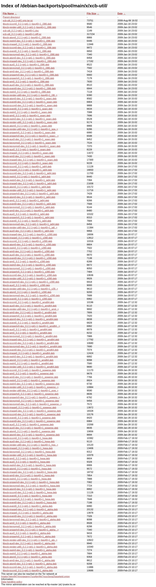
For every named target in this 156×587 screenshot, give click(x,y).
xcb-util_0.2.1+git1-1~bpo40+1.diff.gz (22, 34)
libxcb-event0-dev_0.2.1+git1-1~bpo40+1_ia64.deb (29, 204)
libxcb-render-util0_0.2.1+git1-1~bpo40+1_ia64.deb (29, 190)
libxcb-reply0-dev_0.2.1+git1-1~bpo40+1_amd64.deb (30, 356)
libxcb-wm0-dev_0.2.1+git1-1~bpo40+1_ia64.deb (28, 210)
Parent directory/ (11, 17)
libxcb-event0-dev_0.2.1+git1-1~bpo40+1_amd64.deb (30, 350)
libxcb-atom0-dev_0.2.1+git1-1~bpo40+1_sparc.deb (29, 98)
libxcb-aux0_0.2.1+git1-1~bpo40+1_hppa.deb (26, 462)
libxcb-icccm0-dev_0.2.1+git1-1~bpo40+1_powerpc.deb (31, 414)
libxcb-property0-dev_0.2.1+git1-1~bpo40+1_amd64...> (31, 326)
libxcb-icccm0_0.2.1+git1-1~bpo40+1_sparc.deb (28, 163)
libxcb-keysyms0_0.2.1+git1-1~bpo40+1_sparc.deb (29, 143)
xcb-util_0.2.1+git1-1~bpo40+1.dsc (21, 30)
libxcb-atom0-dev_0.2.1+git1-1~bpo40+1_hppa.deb (29, 489)
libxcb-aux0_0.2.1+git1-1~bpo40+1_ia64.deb (26, 214)
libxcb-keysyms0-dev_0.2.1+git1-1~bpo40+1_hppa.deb (31, 486)
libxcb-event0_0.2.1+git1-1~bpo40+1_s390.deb (27, 299)
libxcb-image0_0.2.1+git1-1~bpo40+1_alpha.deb (28, 513)
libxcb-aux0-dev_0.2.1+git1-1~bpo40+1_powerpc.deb (30, 428)
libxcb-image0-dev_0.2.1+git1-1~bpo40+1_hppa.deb (30, 472)
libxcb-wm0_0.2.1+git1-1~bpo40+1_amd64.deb (27, 333)
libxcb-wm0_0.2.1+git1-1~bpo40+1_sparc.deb (26, 115)
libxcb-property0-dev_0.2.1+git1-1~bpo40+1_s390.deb (31, 282)
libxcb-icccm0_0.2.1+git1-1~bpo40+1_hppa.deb (27, 438)
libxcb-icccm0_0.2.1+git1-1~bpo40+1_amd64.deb (28, 302)
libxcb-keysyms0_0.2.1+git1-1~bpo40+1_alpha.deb (29, 526)
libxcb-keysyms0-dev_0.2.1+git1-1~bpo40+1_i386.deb (31, 54)
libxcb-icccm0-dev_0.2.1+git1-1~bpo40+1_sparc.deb (30, 105)
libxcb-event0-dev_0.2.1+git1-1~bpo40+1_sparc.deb (30, 102)
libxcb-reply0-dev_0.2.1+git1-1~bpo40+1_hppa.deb (29, 465)
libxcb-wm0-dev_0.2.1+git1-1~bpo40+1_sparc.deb (29, 156)
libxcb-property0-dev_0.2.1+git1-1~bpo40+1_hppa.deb (31, 482)
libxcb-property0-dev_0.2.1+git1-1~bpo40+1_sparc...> (31, 136)
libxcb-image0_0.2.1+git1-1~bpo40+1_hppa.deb (28, 448)
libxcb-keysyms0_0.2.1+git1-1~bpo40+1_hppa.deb (29, 452)
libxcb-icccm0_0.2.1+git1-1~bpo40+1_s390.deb (27, 241)
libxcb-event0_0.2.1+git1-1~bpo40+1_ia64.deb (27, 221)
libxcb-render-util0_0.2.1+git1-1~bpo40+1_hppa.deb (30, 455)
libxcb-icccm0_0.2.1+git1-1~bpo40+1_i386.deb (27, 24)
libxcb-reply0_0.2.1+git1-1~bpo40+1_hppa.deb (27, 479)
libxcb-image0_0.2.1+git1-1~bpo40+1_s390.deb (27, 238)
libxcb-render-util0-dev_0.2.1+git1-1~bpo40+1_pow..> (30, 390)
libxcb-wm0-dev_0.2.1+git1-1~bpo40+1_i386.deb (28, 71)
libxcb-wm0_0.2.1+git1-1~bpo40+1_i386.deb (26, 81)
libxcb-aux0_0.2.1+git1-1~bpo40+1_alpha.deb (26, 533)
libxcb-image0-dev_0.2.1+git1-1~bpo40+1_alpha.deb (30, 509)
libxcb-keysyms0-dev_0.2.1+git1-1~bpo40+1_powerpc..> (32, 404)
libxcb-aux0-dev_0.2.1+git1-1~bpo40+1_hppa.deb (29, 441)
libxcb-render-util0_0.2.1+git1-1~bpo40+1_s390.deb (30, 278)
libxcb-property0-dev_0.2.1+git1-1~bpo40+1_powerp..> (31, 397)
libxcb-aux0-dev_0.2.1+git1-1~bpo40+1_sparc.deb (29, 139)
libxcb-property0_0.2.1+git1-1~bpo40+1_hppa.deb (29, 499)
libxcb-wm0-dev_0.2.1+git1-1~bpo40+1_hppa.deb (28, 475)
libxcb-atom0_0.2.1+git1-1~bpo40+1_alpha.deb (27, 557)
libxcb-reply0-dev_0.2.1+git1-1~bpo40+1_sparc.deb (29, 119)
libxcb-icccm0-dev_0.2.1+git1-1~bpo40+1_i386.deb (29, 47)
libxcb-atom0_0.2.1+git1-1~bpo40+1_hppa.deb (27, 469)
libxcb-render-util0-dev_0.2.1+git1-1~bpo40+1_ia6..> (30, 227)
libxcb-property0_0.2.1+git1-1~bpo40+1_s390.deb (29, 272)
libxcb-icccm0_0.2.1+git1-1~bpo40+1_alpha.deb (28, 570)
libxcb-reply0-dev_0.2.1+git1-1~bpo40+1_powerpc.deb (31, 384)
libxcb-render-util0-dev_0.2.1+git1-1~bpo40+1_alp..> (30, 540)
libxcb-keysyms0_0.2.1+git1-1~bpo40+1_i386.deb (29, 68)
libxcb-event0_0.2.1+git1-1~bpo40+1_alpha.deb (27, 506)
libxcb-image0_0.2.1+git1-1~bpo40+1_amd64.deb (29, 353)
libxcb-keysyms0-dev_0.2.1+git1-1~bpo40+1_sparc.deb (31, 146)
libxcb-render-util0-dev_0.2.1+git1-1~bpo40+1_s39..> (30, 289)
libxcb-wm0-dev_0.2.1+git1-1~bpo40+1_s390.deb (28, 251)
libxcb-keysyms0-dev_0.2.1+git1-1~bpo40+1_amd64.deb (32, 346)
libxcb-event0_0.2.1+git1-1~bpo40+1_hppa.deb (27, 496)
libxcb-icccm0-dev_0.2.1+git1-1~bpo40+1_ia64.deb (29, 173)
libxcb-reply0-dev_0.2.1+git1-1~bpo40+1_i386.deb (29, 41)
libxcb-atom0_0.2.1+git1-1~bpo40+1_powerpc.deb (29, 431)
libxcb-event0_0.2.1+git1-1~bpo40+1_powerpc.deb (29, 418)
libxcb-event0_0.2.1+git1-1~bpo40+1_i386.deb (27, 51)
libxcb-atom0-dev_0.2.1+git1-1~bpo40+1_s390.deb (29, 244)
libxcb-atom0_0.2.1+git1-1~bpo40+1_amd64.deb (28, 360)
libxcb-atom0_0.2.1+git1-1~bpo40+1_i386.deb (27, 37)
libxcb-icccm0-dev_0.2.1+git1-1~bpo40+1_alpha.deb (30, 567)
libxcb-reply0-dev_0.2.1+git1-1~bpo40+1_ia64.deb (29, 180)
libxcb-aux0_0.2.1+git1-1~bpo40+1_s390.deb (26, 285)
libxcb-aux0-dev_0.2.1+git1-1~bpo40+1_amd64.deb (29, 306)
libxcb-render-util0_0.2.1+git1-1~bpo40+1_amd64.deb (31, 367)
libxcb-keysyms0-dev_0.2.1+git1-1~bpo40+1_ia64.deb (31, 224)
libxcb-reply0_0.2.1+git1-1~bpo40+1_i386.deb (26, 92)
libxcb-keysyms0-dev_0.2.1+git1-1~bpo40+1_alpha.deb (31, 519)
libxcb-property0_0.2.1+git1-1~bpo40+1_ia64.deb (28, 217)
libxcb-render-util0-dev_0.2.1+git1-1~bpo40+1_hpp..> (30, 445)
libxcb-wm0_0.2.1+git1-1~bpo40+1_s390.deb (26, 261)
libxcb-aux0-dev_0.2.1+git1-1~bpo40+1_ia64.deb (28, 231)
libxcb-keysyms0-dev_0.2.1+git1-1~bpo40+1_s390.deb (31, 295)
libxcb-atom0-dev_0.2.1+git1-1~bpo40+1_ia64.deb (29, 197)
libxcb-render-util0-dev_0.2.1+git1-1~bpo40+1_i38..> (30, 95)
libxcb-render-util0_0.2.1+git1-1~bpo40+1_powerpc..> (31, 387)
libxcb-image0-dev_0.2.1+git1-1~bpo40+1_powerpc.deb (32, 411)
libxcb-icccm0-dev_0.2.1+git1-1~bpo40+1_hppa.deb (30, 492)
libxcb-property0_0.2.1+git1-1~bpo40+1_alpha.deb (29, 536)
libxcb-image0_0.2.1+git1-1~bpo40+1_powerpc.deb (29, 407)
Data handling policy (11, 582)
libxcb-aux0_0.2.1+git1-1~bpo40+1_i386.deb (26, 64)
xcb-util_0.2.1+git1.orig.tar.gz (18, 20)
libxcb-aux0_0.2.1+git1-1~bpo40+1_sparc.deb (26, 149)
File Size (91, 13)
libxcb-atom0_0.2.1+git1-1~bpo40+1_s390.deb (27, 292)
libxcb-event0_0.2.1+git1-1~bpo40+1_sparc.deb (27, 109)
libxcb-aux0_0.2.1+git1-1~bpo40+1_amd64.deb (27, 329)
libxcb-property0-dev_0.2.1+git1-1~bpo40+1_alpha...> (31, 530)
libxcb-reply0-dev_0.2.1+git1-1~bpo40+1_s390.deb (29, 265)
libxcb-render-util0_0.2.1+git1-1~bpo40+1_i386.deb (29, 27)
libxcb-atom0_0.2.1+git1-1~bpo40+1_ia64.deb (27, 187)
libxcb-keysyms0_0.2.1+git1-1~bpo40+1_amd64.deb (30, 336)
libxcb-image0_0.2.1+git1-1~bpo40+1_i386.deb (27, 44)
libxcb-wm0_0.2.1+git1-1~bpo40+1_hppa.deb (26, 458)
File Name (8, 13)
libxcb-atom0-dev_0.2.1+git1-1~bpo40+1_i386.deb (29, 58)
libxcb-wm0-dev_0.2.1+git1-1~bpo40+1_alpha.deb (29, 560)
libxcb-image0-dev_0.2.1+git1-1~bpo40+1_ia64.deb (29, 183)
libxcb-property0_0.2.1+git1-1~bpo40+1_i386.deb (28, 78)
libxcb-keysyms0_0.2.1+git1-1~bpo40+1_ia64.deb (29, 207)
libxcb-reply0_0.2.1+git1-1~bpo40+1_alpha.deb (27, 553)
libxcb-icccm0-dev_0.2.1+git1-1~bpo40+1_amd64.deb (31, 343)
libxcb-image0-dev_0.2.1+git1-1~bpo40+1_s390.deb (30, 234)
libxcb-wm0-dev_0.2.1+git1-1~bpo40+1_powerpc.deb (30, 377)
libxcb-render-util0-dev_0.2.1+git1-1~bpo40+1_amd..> (31, 309)
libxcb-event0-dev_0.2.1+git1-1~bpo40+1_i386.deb (29, 88)
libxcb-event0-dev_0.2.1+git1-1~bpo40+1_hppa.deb (29, 502)
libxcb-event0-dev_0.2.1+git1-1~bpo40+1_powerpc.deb (31, 421)
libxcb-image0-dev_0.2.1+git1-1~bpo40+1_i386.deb (29, 61)
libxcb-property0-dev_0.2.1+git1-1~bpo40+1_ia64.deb (31, 193)
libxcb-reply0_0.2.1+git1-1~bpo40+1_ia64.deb (26, 176)
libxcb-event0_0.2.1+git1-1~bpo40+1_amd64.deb (28, 323)
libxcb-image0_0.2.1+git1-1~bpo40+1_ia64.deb (27, 170)
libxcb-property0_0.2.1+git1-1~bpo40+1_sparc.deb (29, 132)
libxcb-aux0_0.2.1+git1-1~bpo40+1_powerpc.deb (28, 424)
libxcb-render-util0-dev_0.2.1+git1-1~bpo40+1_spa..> (30, 129)
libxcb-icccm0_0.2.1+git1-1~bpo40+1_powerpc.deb (29, 370)
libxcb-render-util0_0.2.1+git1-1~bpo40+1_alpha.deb (30, 547)
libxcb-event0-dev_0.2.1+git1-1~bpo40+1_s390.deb (29, 258)
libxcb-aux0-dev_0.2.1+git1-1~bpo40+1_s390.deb (28, 255)
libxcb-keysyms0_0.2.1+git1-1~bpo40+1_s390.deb (29, 268)
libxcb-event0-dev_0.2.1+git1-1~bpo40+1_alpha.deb (30, 516)
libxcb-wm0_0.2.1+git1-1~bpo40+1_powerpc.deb (28, 373)
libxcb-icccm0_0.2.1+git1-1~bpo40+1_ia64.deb (27, 166)
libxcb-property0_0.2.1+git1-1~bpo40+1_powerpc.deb (30, 394)
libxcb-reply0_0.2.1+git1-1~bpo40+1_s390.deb (27, 248)
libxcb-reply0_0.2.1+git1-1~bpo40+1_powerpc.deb (29, 380)
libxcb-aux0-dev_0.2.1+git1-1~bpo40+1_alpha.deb (29, 543)
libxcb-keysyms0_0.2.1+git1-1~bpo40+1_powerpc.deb (31, 401)
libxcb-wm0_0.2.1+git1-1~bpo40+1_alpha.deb (26, 523)
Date (120, 13)
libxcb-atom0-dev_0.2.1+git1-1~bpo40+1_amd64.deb (30, 319)
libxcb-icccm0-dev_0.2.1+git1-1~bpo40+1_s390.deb (30, 275)
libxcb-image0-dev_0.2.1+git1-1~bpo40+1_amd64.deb (31, 339)
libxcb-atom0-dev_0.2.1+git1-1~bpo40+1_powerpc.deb (31, 435)
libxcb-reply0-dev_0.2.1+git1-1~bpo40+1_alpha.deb (29, 550)
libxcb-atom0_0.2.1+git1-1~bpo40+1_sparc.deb (27, 126)
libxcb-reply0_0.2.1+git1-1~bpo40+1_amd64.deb (28, 363)
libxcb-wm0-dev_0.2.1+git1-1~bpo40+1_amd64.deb (29, 312)
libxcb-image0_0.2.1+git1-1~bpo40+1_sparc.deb (28, 153)
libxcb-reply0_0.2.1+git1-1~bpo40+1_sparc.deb (27, 112)
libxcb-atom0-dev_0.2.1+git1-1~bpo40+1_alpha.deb (29, 564)
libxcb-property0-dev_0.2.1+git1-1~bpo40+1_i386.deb (31, 75)
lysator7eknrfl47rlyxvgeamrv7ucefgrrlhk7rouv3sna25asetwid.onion (35, 576)
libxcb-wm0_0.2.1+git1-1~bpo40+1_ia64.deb (26, 200)
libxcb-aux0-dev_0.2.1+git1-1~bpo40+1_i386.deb (28, 85)
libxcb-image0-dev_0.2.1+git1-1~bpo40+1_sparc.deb (30, 160)
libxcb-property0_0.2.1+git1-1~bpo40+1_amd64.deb (30, 316)
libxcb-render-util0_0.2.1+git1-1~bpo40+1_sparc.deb (30, 122)
